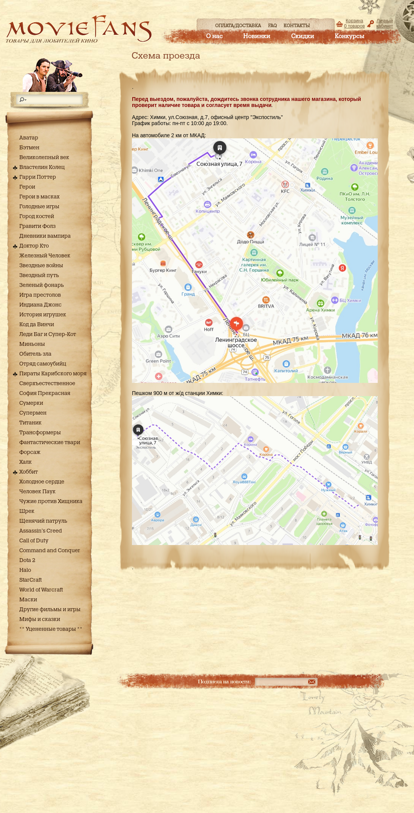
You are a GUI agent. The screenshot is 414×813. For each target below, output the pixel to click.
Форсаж (29, 452)
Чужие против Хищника (50, 501)
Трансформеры (40, 432)
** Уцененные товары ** (50, 629)
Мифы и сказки (39, 619)
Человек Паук (37, 491)
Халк (25, 462)
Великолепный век (44, 157)
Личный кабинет (384, 23)
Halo (25, 570)
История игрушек (42, 314)
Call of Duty (33, 541)
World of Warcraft (41, 590)
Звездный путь (39, 275)
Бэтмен (29, 147)
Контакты (297, 25)
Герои (27, 187)
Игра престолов (40, 295)
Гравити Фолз (37, 226)
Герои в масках (39, 197)
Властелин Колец (42, 167)
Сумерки (31, 403)
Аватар (28, 138)
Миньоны (32, 344)
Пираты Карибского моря (53, 373)
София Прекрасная (44, 393)
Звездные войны (41, 265)
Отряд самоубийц (42, 364)
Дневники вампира (45, 236)
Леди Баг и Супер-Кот (47, 334)
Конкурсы (349, 36)
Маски (28, 599)
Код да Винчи (36, 324)
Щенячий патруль (43, 521)
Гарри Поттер (37, 177)
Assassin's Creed (40, 531)
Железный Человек (44, 256)
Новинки (256, 36)
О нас (214, 36)
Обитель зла (35, 354)
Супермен (33, 413)
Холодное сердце (41, 482)
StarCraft (30, 580)
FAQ (272, 25)
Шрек (26, 511)
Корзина (354, 23)
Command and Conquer (49, 550)
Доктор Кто (34, 246)
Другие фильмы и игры (50, 609)
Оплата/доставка (238, 25)
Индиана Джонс (40, 305)
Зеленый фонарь (41, 285)
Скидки (302, 36)
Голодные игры (39, 206)
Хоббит (28, 472)
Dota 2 (27, 560)
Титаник (30, 423)
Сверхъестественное (47, 383)
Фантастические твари (49, 442)
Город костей (36, 216)
